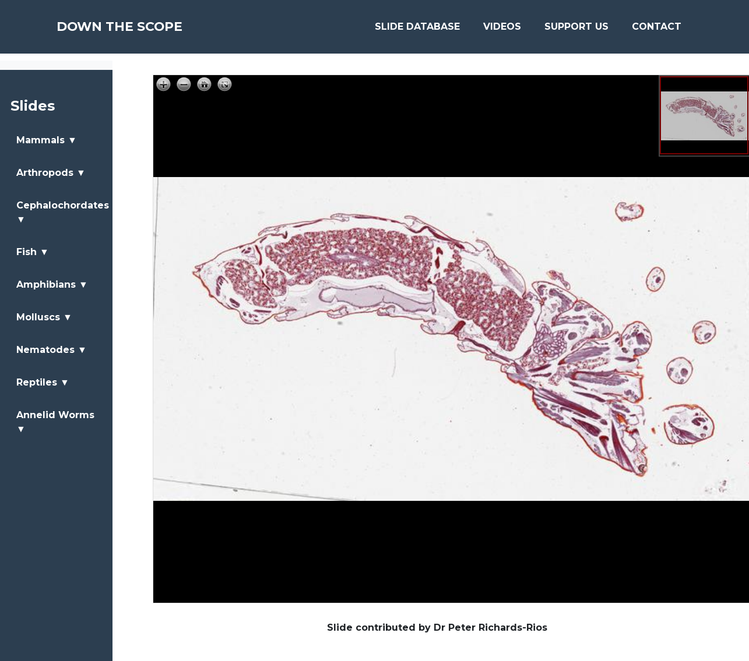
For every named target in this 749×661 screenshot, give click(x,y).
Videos (502, 30)
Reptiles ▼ (42, 382)
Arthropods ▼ (51, 172)
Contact (656, 30)
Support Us (576, 30)
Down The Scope (137, 30)
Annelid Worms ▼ (55, 421)
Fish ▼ (32, 251)
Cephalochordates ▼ (62, 212)
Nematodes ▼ (51, 349)
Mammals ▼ (46, 140)
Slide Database (417, 30)
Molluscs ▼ (44, 317)
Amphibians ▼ (52, 284)
